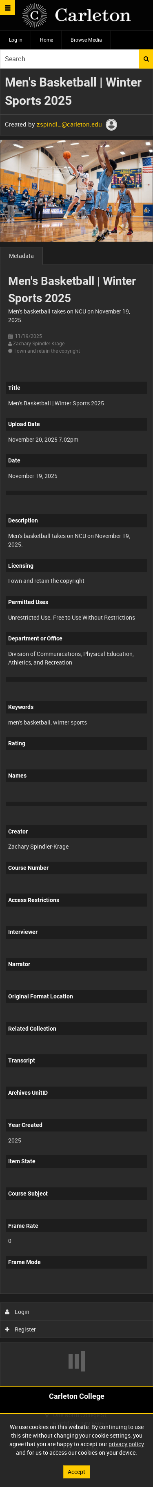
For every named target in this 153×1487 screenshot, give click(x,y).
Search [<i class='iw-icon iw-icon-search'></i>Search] (146, 59)
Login (17, 1312)
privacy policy (126, 1444)
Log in (15, 39)
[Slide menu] (7, 7)
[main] (76, 727)
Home (46, 39)
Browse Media (86, 39)
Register (20, 1329)
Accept (76, 1472)
